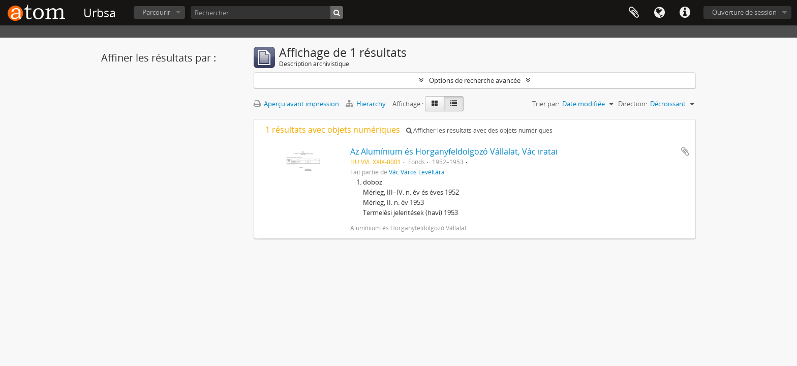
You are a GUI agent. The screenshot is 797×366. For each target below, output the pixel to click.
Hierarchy (366, 103)
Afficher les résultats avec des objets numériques (479, 130)
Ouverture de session (744, 12)
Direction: (632, 103)
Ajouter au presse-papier (685, 151)
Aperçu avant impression (296, 103)
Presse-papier (634, 12)
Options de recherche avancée (474, 80)
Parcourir (156, 12)
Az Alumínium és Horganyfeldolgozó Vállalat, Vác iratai (454, 151)
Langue (659, 12)
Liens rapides (684, 12)
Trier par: (545, 103)
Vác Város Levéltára (417, 172)
